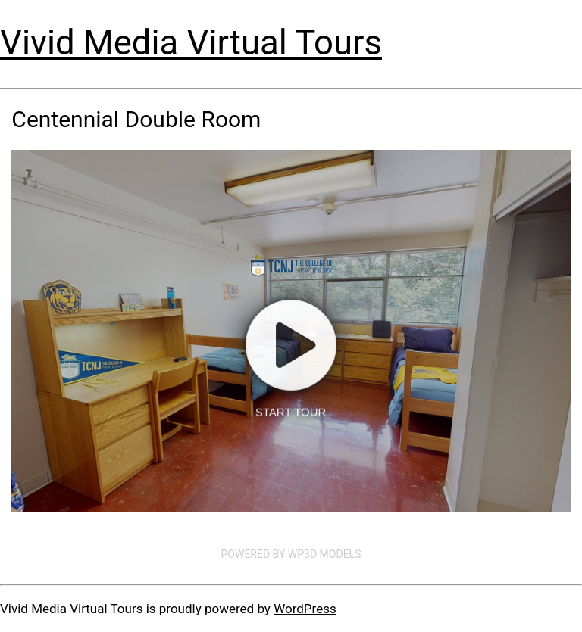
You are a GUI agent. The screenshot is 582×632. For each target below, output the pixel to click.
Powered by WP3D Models (291, 554)
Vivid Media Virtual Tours (191, 43)
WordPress (305, 608)
